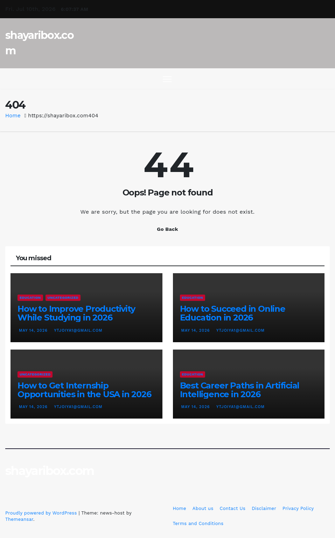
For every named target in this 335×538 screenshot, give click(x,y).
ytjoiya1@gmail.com (77, 330)
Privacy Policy (298, 508)
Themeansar (19, 519)
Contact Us (233, 508)
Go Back (167, 229)
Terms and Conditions (198, 523)
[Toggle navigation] (167, 79)
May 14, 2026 (34, 330)
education (30, 297)
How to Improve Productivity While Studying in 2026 (76, 313)
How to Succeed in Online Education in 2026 (232, 313)
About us (203, 508)
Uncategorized (63, 297)
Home (13, 115)
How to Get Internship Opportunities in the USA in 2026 (84, 389)
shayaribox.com (49, 470)
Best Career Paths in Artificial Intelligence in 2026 (240, 389)
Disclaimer (264, 508)
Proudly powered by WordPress (41, 513)
